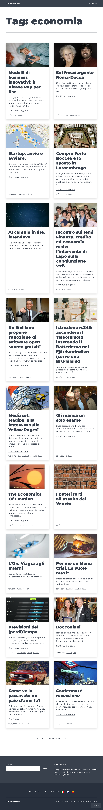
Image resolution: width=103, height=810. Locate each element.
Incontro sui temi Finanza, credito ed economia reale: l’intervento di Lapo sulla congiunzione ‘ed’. (74, 249)
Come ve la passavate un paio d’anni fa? (24, 695)
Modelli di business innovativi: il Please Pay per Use (24, 82)
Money (20, 115)
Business (22, 194)
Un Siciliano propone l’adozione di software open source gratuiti (24, 337)
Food (74, 589)
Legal (33, 456)
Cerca (9, 764)
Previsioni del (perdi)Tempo (23, 629)
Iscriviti (96, 805)
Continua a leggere (18, 110)
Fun (73, 377)
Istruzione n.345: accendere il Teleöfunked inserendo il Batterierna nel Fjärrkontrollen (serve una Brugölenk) (74, 344)
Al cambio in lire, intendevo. (26, 234)
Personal (73, 115)
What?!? (28, 377)
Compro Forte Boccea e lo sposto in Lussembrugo (71, 160)
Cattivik (68, 289)
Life (78, 589)
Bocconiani (68, 627)
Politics (69, 194)
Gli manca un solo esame (70, 418)
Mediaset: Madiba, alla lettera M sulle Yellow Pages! (23, 422)
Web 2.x (29, 194)
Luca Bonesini (13, 3)
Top (78, 115)
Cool (68, 115)
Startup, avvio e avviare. (25, 156)
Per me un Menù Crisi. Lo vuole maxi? (74, 568)
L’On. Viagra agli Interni (26, 566)
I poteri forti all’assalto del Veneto (71, 499)
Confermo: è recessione (69, 693)
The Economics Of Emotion (25, 496)
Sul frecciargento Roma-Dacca (75, 75)
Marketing (29, 525)
